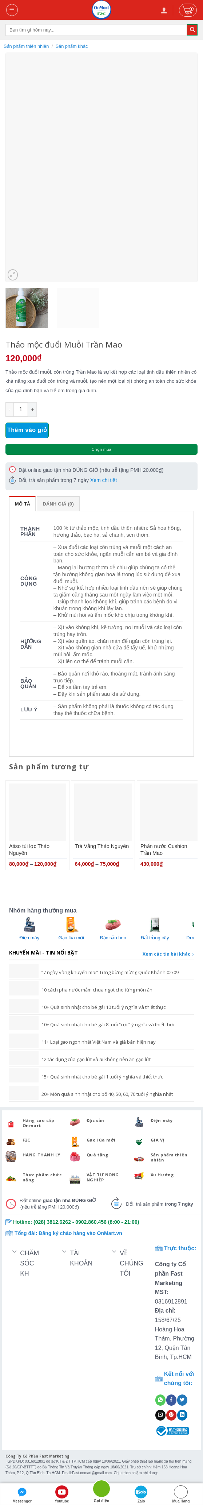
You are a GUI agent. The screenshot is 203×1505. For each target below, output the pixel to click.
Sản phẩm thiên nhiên (26, 46)
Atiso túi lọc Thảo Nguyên (29, 849)
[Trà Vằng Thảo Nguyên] (103, 812)
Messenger (22, 1494)
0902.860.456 (91, 1222)
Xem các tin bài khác (168, 954)
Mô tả (22, 504)
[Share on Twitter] (182, 1399)
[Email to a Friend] (160, 1415)
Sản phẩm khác (72, 46)
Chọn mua (101, 449)
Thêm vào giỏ (27, 430)
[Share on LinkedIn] (182, 1415)
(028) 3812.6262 (52, 1222)
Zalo (141, 1494)
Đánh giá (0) (58, 504)
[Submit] (192, 29)
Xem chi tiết (103, 480)
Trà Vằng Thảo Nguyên (102, 846)
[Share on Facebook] (171, 1399)
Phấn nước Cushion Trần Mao (163, 849)
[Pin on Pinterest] (171, 1415)
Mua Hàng (181, 1494)
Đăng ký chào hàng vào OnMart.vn (80, 1233)
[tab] (22, 503)
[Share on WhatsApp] (160, 1399)
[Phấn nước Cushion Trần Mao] (169, 812)
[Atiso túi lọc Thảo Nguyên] (37, 812)
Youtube (62, 1494)
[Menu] (12, 10)
